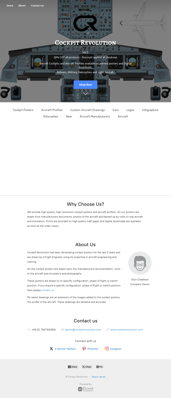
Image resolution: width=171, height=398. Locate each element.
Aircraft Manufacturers (95, 116)
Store (9, 5)
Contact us (37, 5)
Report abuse (99, 376)
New (69, 116)
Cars (116, 110)
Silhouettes (50, 116)
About (22, 5)
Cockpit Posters (23, 110)
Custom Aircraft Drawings (87, 110)
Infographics (150, 110)
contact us (48, 290)
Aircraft (123, 116)
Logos (130, 110)
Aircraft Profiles (52, 110)
